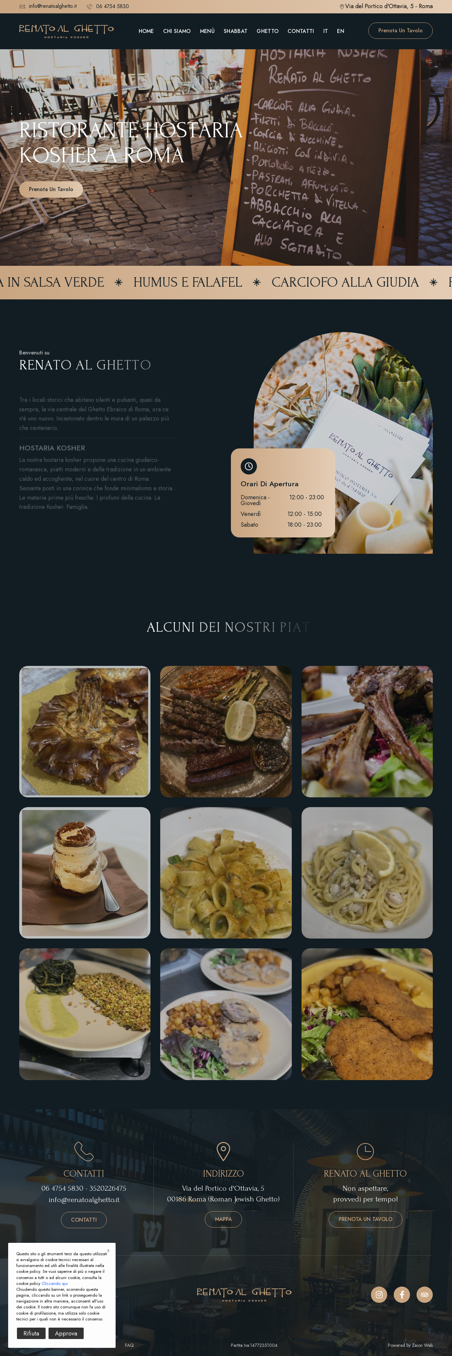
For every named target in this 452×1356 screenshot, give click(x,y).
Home (146, 31)
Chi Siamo (177, 31)
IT (325, 31)
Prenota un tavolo (400, 30)
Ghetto (267, 31)
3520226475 (108, 1188)
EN (340, 31)
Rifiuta (31, 1333)
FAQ (129, 1345)
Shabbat (235, 31)
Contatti (301, 31)
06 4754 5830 (62, 1188)
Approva (66, 1333)
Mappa (223, 1219)
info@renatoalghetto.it (48, 6)
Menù (207, 31)
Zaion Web (422, 1345)
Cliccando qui (55, 1283)
